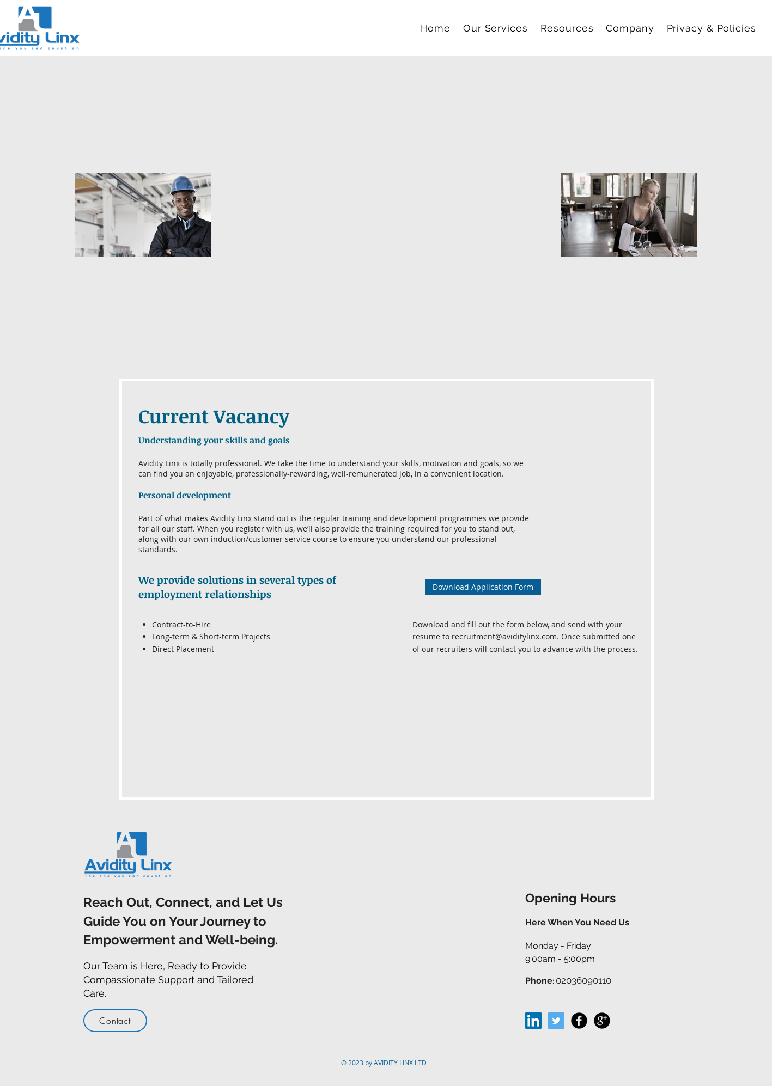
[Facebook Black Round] (579, 1020)
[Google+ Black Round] (602, 1020)
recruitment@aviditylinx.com (504, 636)
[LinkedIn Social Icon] (533, 1020)
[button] (497, 28)
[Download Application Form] (483, 587)
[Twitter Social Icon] (556, 1020)
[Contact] (115, 1020)
